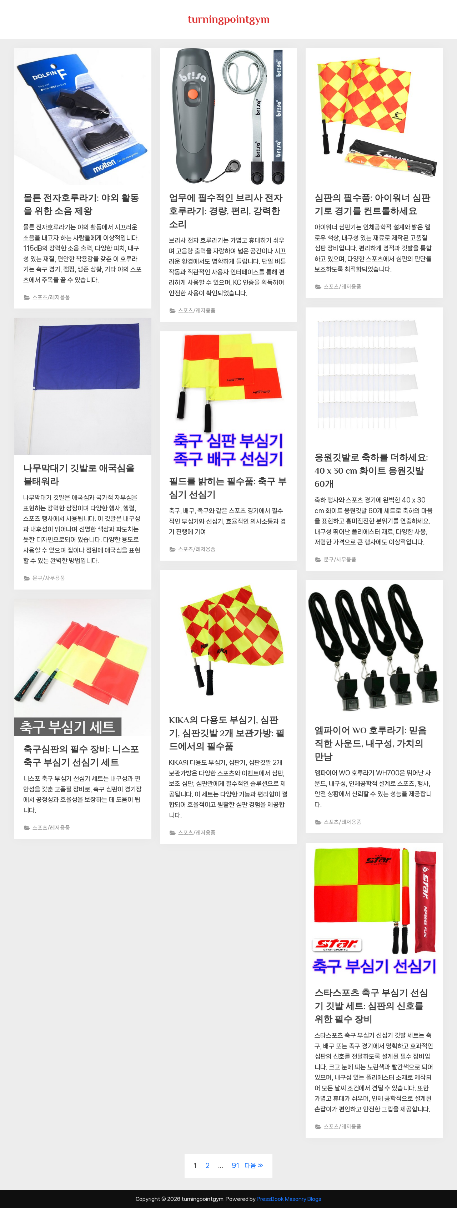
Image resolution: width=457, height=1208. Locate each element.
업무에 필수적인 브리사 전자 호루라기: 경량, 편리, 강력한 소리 (225, 211)
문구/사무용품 (340, 561)
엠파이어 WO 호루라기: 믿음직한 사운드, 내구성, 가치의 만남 (371, 744)
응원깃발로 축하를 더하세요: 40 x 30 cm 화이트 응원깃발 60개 (371, 471)
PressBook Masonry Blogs (289, 1199)
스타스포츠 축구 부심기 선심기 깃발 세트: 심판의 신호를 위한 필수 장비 (371, 1006)
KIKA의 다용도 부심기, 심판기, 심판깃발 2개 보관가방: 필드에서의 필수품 (227, 733)
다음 (250, 1165)
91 (235, 1165)
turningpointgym (229, 19)
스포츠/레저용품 (51, 298)
